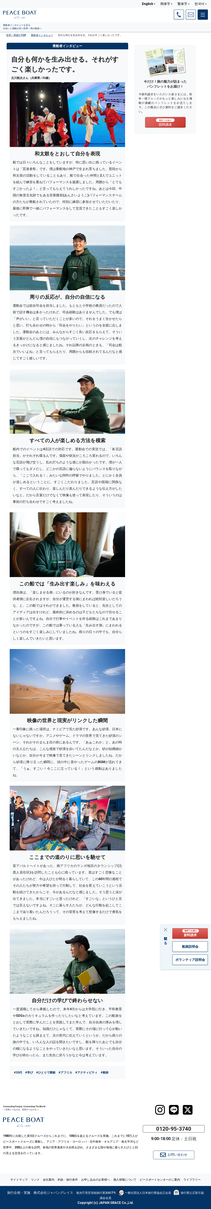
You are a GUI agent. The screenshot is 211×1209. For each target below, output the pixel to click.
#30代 (18, 1072)
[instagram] (160, 1109)
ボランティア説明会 (190, 960)
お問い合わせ (173, 1155)
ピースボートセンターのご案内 (160, 1179)
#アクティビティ (86, 1072)
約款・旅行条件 (68, 1179)
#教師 (104, 1072)
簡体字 (165, 4)
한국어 (199, 4)
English (147, 4)
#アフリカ (65, 1072)
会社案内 (48, 1179)
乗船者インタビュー (42, 35)
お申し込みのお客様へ (95, 1179)
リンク (35, 1179)
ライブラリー (192, 1179)
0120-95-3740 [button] (173, 1129)
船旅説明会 (190, 947)
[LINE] (174, 1110)
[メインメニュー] (203, 14)
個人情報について (124, 1179)
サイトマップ (19, 1179)
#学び (29, 1072)
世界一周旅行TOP (16, 35)
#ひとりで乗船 (45, 1072)
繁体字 (182, 4)
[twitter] (187, 1109)
